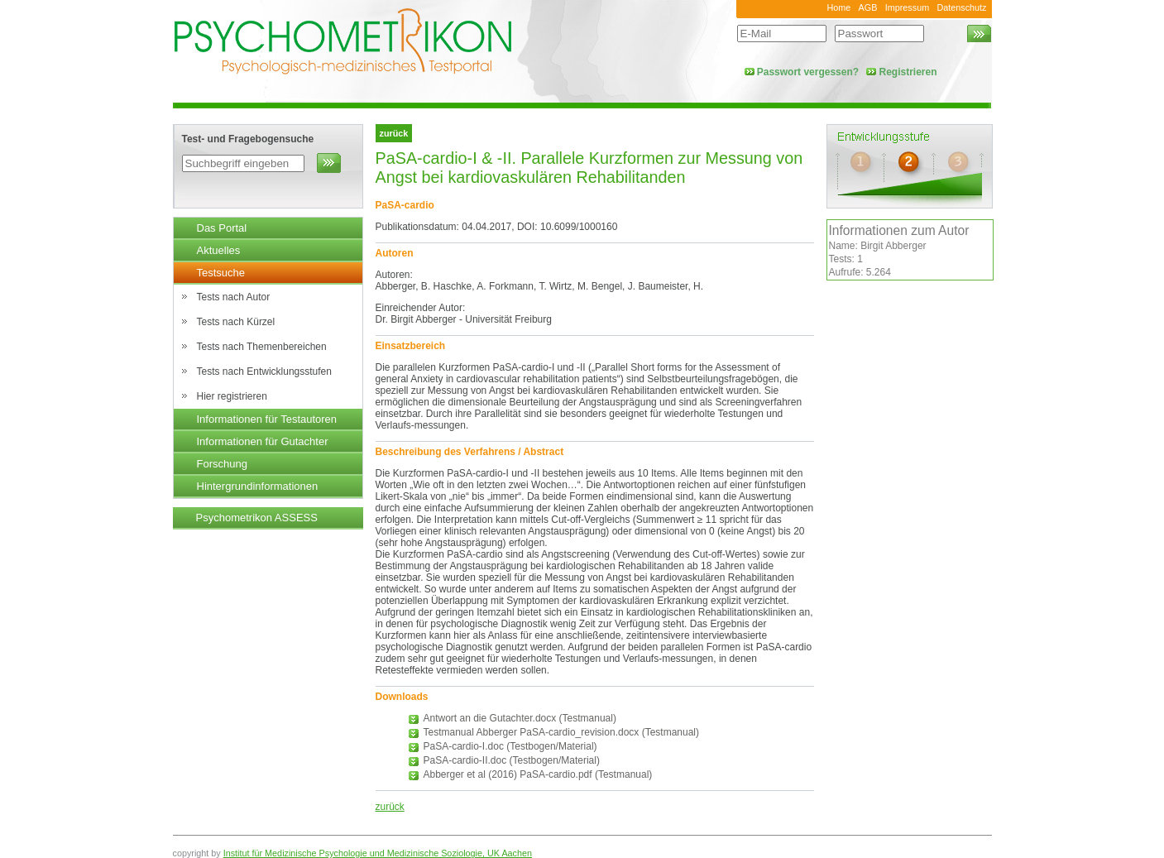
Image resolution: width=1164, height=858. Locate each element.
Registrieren (907, 72)
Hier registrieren (232, 396)
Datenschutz (961, 7)
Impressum (907, 7)
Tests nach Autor (234, 297)
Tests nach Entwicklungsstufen (264, 371)
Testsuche (221, 272)
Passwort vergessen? (808, 72)
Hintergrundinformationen (258, 486)
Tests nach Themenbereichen (262, 346)
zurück (390, 806)
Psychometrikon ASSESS (257, 517)
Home (838, 7)
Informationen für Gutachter (262, 441)
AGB (868, 7)
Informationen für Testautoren (267, 419)
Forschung (222, 464)
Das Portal (222, 228)
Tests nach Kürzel (236, 322)
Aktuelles (219, 250)
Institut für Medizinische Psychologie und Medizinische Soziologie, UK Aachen (377, 853)
